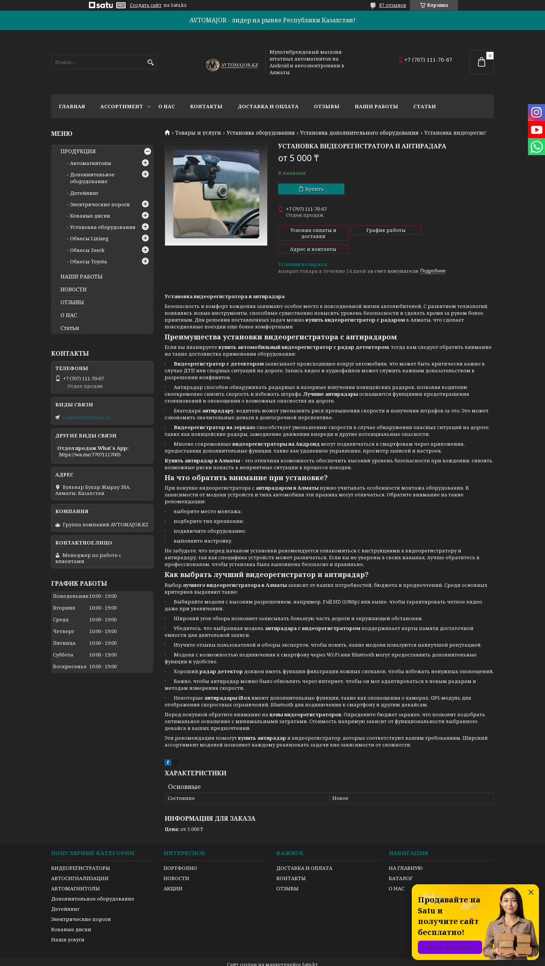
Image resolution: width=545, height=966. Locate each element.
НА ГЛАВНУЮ (406, 855)
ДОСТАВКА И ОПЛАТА (304, 855)
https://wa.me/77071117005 (90, 454)
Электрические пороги (100, 204)
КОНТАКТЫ (291, 865)
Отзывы (326, 106)
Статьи (424, 106)
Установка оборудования (261, 133)
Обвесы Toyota (88, 261)
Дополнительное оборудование (92, 178)
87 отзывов (392, 5)
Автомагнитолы (90, 163)
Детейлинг (84, 193)
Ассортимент (121, 106)
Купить (314, 188)
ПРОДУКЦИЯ (78, 151)
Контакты (206, 106)
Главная (72, 106)
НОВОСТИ (74, 289)
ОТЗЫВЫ (72, 302)
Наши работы (376, 106)
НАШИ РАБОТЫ (82, 276)
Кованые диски (90, 215)
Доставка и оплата (268, 106)
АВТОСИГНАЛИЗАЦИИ (80, 865)
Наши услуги (67, 926)
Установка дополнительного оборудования (359, 133)
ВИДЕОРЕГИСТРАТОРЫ (80, 855)
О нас (166, 106)
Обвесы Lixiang (89, 238)
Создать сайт (146, 5)
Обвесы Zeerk (87, 250)
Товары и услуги (198, 133)
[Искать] (150, 62)
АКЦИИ (173, 875)
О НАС (69, 315)
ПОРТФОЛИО (180, 855)
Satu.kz (310, 952)
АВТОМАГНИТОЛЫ (75, 875)
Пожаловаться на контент (316, 958)
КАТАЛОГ (401, 865)
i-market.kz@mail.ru (86, 417)
